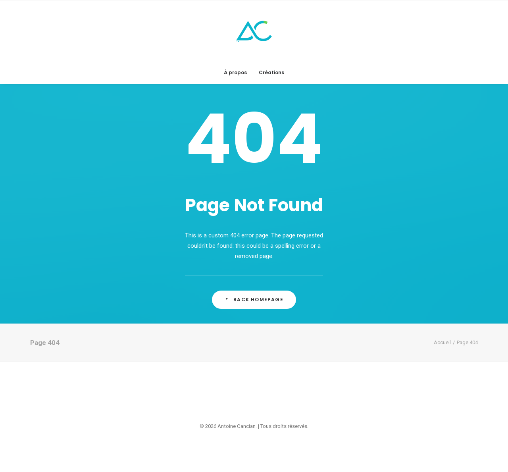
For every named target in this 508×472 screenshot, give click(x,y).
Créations (271, 72)
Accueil (442, 342)
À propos (235, 72)
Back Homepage (254, 299)
